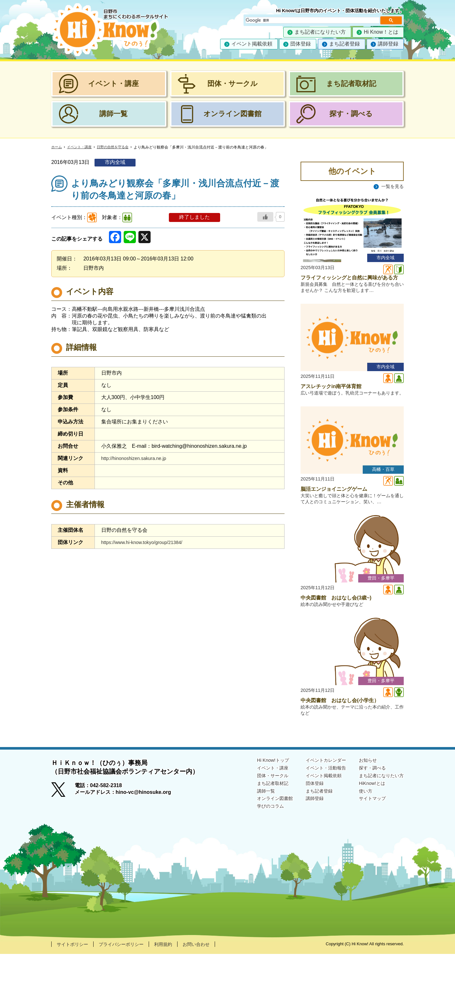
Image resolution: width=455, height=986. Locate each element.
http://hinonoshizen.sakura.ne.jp (137, 458)
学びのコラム (255, 841)
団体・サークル (258, 808)
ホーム (57, 147)
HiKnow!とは (367, 817)
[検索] (312, 20)
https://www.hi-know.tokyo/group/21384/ (146, 542)
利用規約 (175, 976)
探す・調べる (367, 800)
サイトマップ (367, 833)
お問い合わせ (211, 976)
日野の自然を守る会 (117, 147)
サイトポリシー (75, 976)
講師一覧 (250, 825)
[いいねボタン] (265, 217)
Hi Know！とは (381, 32)
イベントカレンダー (317, 792)
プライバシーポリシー (128, 976)
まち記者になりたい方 (320, 32)
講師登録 (388, 44)
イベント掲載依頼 (251, 44)
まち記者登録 (344, 44)
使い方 (360, 825)
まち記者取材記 (258, 817)
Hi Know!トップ (258, 792)
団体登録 (300, 44)
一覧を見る (391, 186)
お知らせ (362, 792)
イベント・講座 (81, 147)
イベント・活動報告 (317, 800)
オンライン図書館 (260, 833)
